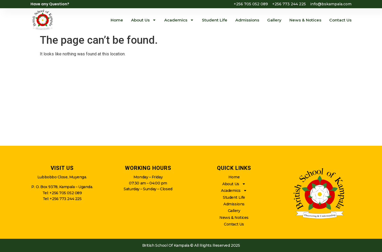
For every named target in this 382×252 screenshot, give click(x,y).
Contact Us (340, 20)
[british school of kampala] (191, 103)
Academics (179, 20)
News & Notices (305, 20)
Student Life (214, 20)
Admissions (247, 20)
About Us (143, 20)
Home (117, 20)
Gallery (274, 20)
